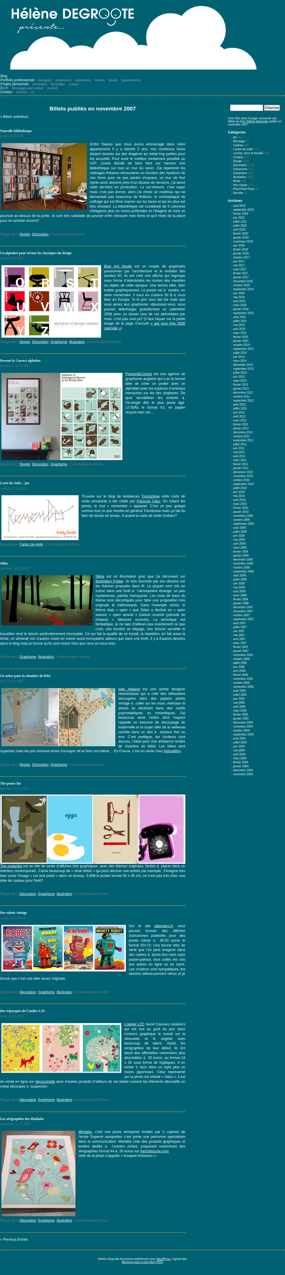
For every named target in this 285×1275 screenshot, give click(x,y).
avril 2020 (239, 229)
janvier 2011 (241, 468)
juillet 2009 (240, 531)
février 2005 (240, 714)
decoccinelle (45, 1082)
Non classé (240, 185)
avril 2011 (239, 456)
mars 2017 (240, 269)
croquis (74, 84)
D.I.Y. (5, 88)
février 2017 (240, 273)
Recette (238, 193)
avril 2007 (239, 639)
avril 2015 (239, 329)
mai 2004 (239, 750)
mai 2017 (239, 265)
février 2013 (240, 384)
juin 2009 (239, 535)
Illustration (77, 342)
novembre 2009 (243, 515)
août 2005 (239, 690)
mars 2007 (240, 643)
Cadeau (238, 145)
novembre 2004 (243, 726)
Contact (6, 92)
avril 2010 (239, 499)
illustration (58, 84)
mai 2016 (239, 297)
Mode (236, 181)
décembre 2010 (243, 472)
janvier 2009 (241, 555)
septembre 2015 (243, 313)
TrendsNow (151, 496)
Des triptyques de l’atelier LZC (23, 1011)
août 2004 (239, 738)
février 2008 (240, 599)
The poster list (10, 783)
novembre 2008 (243, 563)
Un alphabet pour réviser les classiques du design (36, 253)
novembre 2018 (243, 241)
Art (235, 137)
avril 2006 (239, 670)
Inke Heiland (129, 689)
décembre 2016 (243, 281)
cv (32, 92)
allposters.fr (163, 926)
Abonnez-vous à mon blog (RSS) (142, 1262)
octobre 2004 (241, 730)
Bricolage (239, 141)
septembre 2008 (243, 571)
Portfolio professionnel (17, 80)
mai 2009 (239, 539)
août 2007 (239, 623)
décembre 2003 (243, 770)
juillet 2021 (240, 221)
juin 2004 (239, 746)
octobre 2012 (241, 396)
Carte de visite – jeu (14, 483)
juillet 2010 (240, 488)
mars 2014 (240, 360)
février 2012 (240, 424)
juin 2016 (239, 293)
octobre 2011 (241, 436)
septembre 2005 (243, 686)
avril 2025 (239, 205)
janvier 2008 (241, 603)
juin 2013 (239, 376)
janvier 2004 (241, 766)
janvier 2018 (241, 253)
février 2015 (240, 336)
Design (25, 234)
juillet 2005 (240, 694)
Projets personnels (15, 84)
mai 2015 (239, 325)
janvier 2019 (241, 237)
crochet (52, 88)
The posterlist (11, 866)
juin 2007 (239, 631)
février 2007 (240, 647)
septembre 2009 (243, 523)
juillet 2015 (240, 321)
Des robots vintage (13, 913)
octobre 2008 (241, 567)
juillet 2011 (240, 444)
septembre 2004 (243, 734)
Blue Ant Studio (118, 266)
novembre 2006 (243, 655)
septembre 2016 (243, 289)
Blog (4, 76)
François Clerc (149, 501)
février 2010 (240, 507)
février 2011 (240, 464)
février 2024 (240, 213)
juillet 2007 (240, 627)
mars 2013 (240, 380)
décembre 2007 (243, 607)
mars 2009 (240, 547)
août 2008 (239, 575)
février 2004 (240, 762)
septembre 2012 (243, 400)
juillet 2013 (240, 372)
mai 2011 (239, 452)
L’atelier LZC (134, 1024)
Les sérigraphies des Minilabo (22, 1119)
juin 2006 (239, 666)
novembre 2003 (243, 774)
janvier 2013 (241, 388)
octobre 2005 (241, 682)
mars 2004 (240, 758)
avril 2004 (239, 754)
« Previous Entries (14, 1239)
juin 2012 (239, 412)
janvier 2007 (241, 651)
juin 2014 (239, 356)
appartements (131, 80)
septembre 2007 (243, 619)
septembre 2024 (243, 209)
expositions (83, 80)
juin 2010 (239, 492)
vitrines (100, 80)
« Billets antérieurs (14, 117)
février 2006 (240, 674)
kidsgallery (172, 751)
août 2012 (239, 404)
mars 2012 (240, 420)
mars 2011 (240, 460)
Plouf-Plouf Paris (243, 189)
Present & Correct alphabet (20, 361)
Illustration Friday (109, 581)
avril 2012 (239, 416)
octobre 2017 (241, 257)
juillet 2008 (240, 579)
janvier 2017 (241, 277)
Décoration (40, 234)
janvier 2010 (241, 511)
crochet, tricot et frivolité (248, 153)
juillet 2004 (240, 742)
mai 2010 (239, 496)
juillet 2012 (240, 408)
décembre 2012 (243, 392)
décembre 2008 (243, 559)
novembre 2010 (243, 476)
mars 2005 (240, 710)
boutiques (45, 80)
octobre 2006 (241, 659)
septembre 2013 (243, 368)
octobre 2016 (241, 285)
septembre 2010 (243, 484)
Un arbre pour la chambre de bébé (25, 676)
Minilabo (85, 1132)
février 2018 (240, 249)
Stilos (4, 563)
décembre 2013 (243, 364)
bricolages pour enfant (27, 88)
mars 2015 (240, 333)
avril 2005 (239, 706)
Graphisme (58, 342)
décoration (39, 84)
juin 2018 (239, 245)
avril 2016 (239, 301)
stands (113, 80)
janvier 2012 (241, 428)
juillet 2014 (240, 352)
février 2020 (240, 233)
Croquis (238, 157)
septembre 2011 (243, 440)
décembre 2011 (243, 432)
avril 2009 (239, 543)
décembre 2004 (243, 722)
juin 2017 (239, 261)
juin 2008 (239, 583)
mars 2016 (240, 305)
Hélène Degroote (257, 121)
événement (240, 169)
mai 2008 (239, 587)
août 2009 (239, 527)
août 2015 (239, 317)
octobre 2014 (241, 344)
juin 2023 (239, 217)
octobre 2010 (241, 480)
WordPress (164, 1259)
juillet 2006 (240, 662)
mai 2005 (239, 702)
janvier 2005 (241, 718)
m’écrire (21, 92)
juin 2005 (239, 698)
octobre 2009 (241, 519)
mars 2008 (240, 595)
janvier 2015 (241, 340)
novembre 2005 (243, 678)
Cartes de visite (31, 544)
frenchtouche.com (154, 1151)
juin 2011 (239, 448)
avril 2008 (239, 591)
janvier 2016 (241, 309)
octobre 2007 (241, 615)
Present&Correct (139, 374)
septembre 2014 (243, 348)
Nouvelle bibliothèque (16, 131)
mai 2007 (239, 635)
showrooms (63, 80)
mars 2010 (240, 503)
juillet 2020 (240, 225)
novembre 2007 (243, 611)
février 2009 (240, 551)
